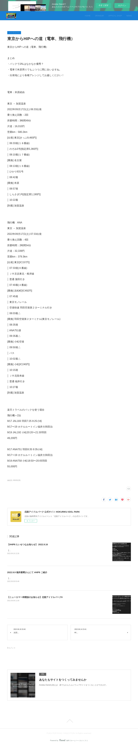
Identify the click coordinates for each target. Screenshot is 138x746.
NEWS (129, 16)
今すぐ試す (104, 5)
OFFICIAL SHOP (115, 16)
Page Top (69, 721)
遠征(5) (9, 480)
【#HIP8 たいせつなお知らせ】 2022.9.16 (27, 544)
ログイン (122, 5)
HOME (87, 16)
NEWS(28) (17, 480)
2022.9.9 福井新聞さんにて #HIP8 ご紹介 (27, 572)
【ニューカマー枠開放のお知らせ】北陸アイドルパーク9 (35, 597)
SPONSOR (99, 16)
